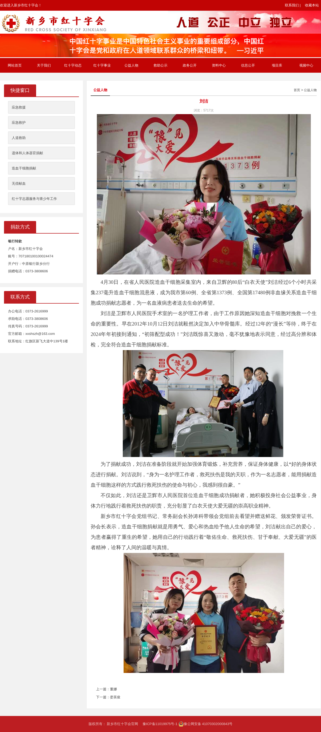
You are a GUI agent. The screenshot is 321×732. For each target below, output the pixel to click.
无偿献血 (19, 183)
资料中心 (219, 65)
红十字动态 (73, 65)
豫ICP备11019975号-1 (160, 724)
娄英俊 (115, 697)
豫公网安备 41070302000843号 (205, 724)
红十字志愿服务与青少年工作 (34, 199)
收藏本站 (312, 5)
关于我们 (44, 65)
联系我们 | (293, 5)
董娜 (113, 689)
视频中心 (306, 65)
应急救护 (19, 123)
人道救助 (19, 138)
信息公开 (248, 65)
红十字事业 (102, 65)
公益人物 (131, 65)
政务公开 (190, 65)
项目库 (277, 65)
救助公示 (160, 65)
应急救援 (19, 107)
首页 (297, 90)
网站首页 (15, 65)
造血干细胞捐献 (24, 168)
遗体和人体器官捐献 (27, 153)
